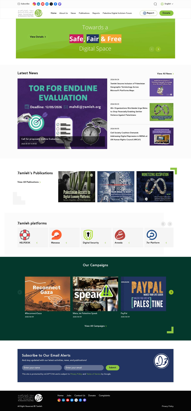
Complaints (104, 395)
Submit (112, 367)
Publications (84, 13)
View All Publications (28, 182)
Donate (92, 395)
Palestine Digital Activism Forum (117, 13)
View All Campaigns (95, 326)
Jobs (69, 395)
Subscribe (23, 3)
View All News (164, 73)
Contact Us (79, 395)
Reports (96, 13)
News (73, 13)
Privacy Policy (76, 374)
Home (53, 13)
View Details (38, 37)
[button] (171, 292)
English (166, 4)
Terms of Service (93, 374)
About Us (63, 13)
